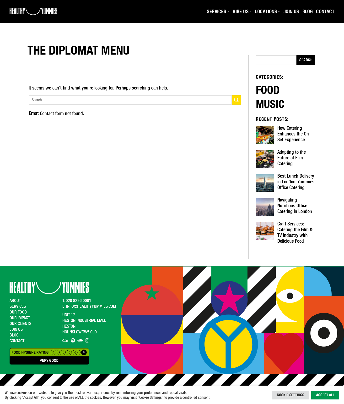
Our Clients (20, 323)
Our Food (18, 311)
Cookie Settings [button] (290, 395)
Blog (307, 11)
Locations (267, 11)
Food (268, 89)
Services (218, 11)
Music (270, 104)
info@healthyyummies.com (91, 306)
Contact (325, 11)
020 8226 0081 (78, 300)
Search (305, 60)
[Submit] (236, 100)
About (15, 300)
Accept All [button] (325, 395)
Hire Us (242, 11)
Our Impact (20, 317)
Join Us (291, 11)
